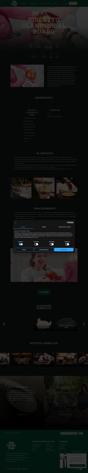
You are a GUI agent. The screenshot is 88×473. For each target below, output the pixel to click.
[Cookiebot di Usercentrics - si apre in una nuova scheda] (67, 223)
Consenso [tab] (23, 226)
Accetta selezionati (44, 249)
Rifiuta (24, 249)
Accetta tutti (64, 249)
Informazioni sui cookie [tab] (64, 226)
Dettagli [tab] (44, 226)
